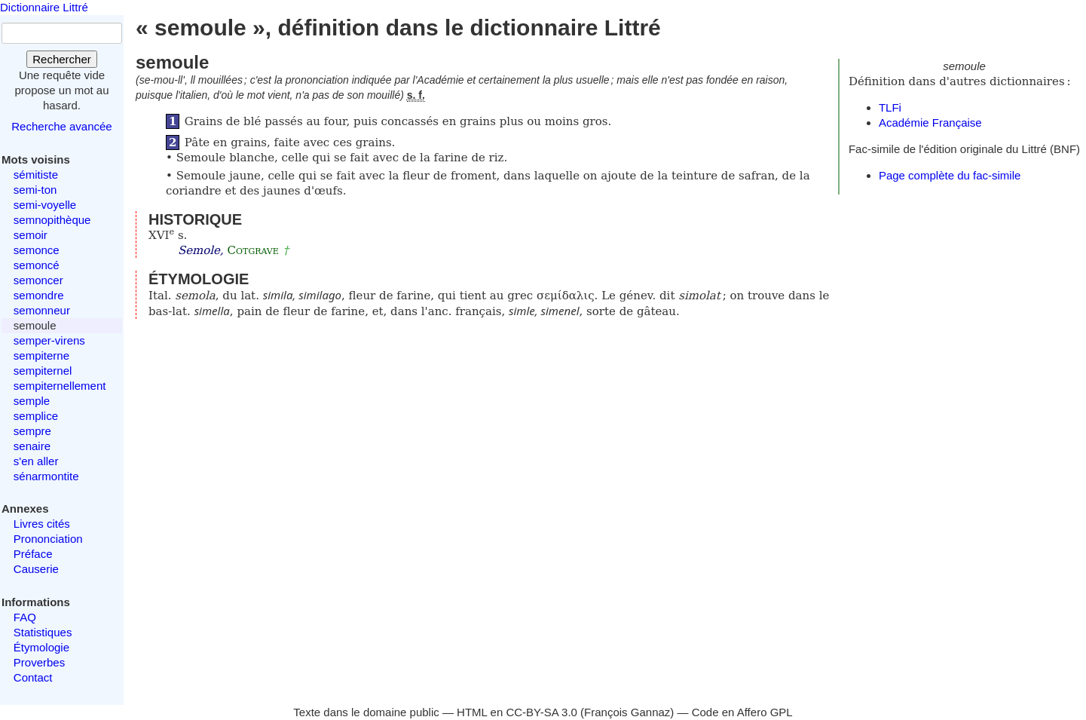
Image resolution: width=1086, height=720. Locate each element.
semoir (30, 234)
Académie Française (930, 122)
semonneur (42, 310)
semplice (36, 415)
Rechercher (61, 59)
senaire (32, 446)
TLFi (890, 107)
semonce (37, 250)
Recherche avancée (61, 126)
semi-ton (35, 189)
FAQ (25, 617)
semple (32, 400)
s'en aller (36, 461)
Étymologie (41, 647)
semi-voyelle (45, 204)
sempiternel (43, 370)
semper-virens (49, 340)
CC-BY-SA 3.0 (541, 712)
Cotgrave (253, 250)
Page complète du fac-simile (949, 175)
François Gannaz (627, 712)
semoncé (37, 265)
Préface (33, 553)
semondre (39, 295)
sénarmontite (46, 476)
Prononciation (48, 538)
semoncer (38, 280)
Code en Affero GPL (742, 712)
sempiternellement (60, 385)
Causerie (36, 568)
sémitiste (36, 174)
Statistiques (43, 632)
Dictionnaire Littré (44, 7)
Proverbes (39, 662)
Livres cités (42, 523)
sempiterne (41, 355)
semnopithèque (52, 219)
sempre (32, 430)
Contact (33, 677)
